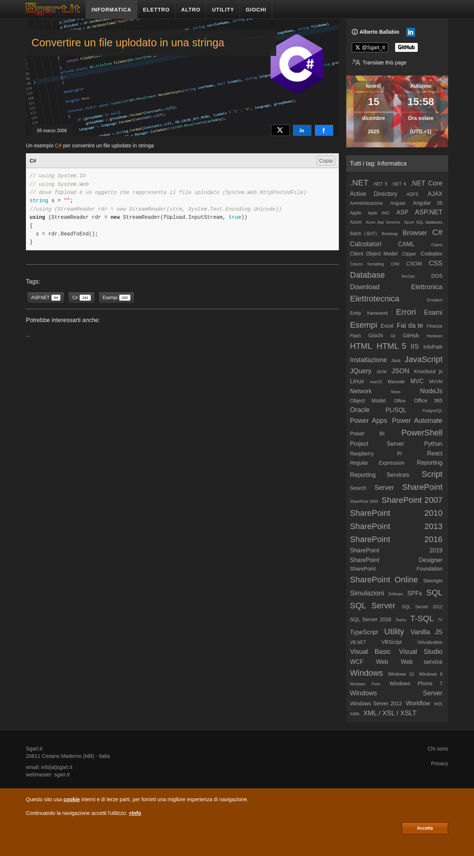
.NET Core (426, 183)
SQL (434, 592)
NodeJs (431, 391)
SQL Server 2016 (370, 619)
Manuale (396, 381)
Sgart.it (34, 749)
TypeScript (364, 632)
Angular (397, 203)
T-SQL (422, 618)
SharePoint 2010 (396, 513)
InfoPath (433, 347)
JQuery (360, 371)
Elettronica (427, 287)
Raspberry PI (376, 454)
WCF (356, 662)
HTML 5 (391, 346)
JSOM (381, 372)
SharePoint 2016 (396, 539)
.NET (359, 182)
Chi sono (438, 749)
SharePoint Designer (396, 560)
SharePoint (422, 487)
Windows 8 (431, 674)
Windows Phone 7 (416, 683)
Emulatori (435, 300)
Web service (422, 662)
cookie (71, 799)
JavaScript (423, 359)
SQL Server (372, 605)
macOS (376, 382)
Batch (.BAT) (363, 233)
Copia (326, 161)
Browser (415, 233)
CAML (406, 244)
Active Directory (373, 194)
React (435, 453)
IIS (415, 346)
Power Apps (368, 420)
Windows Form (365, 684)
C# (58, 145)
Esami (433, 312)
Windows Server (396, 693)
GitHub (411, 335)
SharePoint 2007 (412, 500)
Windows (366, 673)
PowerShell (422, 432)
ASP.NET (429, 212)
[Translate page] (379, 63)
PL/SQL (395, 410)
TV (440, 620)
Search (358, 488)
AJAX (435, 194)
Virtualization (430, 642)
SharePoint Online (384, 579)
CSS (436, 263)
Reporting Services (379, 475)
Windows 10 (401, 674)
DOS (437, 276)
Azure (355, 222)
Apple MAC (379, 213)
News (395, 392)
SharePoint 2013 (396, 526)
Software (395, 594)
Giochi (375, 335)
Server (384, 487)
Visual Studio (421, 651)
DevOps (408, 276)
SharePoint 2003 (364, 501)
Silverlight (433, 581)
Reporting (430, 462)
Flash (355, 335)
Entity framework (369, 313)
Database (367, 275)
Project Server (377, 444)
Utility (394, 631)
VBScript (391, 642)
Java (395, 360)
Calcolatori (365, 244)
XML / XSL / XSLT (389, 713)
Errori (406, 312)
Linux (357, 381)
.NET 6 (398, 184)
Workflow (418, 703)
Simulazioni (367, 593)
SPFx (414, 593)
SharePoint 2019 (396, 550)
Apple (355, 212)
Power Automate (417, 420)
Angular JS (428, 203)
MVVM (436, 381)
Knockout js (428, 371)
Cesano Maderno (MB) (68, 756)
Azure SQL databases (423, 222)
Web (382, 662)
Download (365, 287)
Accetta (425, 828)
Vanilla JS (426, 632)
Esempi (363, 325)
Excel (387, 326)
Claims (437, 245)
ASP (402, 212)
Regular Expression (377, 463)
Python (433, 444)
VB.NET (358, 642)
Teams (400, 620)
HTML (361, 346)
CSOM (414, 264)
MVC (417, 381)
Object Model (367, 401)
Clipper (409, 254)
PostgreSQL (433, 411)
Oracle (360, 410)
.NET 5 (380, 184)
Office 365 (428, 401)
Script (432, 474)
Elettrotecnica (374, 298)
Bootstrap (390, 234)
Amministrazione (366, 203)
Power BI (367, 434)
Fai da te (410, 325)
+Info (134, 813)
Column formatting (367, 264)
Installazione (368, 360)
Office (399, 401)
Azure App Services (383, 222)
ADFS (412, 194)
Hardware (435, 336)
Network (361, 391)
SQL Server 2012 (422, 606)
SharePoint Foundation (396, 569)
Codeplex (432, 254)
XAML (355, 714)
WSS (438, 704)
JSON (400, 371)
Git (393, 336)
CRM (395, 264)
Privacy (439, 763)
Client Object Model (374, 254)
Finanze (435, 326)
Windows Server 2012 (376, 703)
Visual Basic (370, 651)
